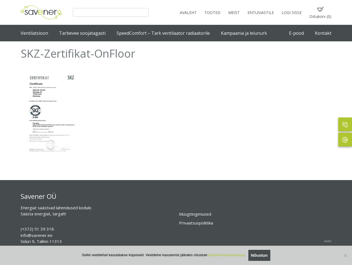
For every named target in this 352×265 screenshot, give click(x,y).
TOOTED (212, 12)
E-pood (296, 33)
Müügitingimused (195, 214)
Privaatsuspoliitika (196, 223)
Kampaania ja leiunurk (244, 33)
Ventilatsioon (34, 33)
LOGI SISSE (292, 12)
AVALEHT (188, 12)
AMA (327, 241)
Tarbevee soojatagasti (82, 33)
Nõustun (259, 255)
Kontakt (323, 33)
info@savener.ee (37, 235)
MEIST (234, 12)
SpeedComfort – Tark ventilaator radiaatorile (163, 33)
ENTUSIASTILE (261, 12)
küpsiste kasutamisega (226, 255)
